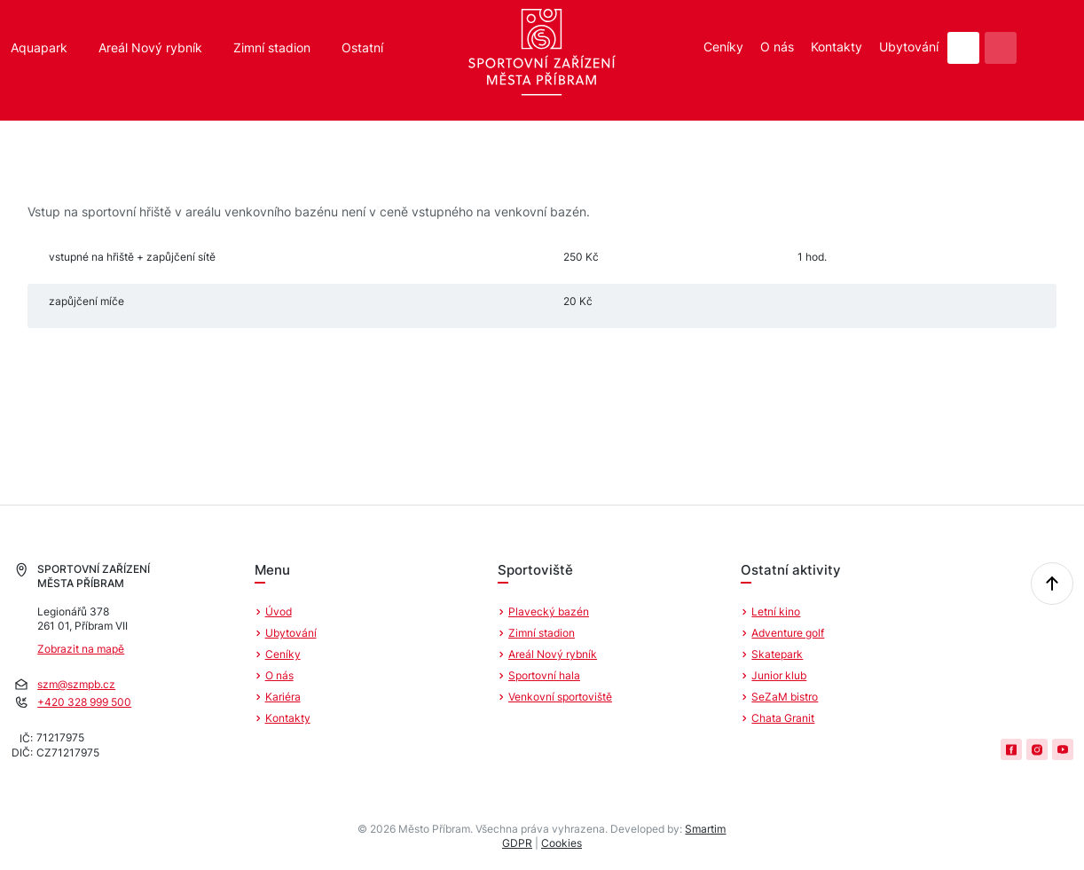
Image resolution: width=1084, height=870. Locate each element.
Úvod (278, 611)
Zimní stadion (271, 47)
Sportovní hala (544, 675)
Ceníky (723, 46)
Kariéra (283, 696)
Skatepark (777, 654)
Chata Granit (782, 718)
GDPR (517, 843)
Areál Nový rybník (150, 47)
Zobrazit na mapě (80, 648)
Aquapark (39, 47)
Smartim (705, 828)
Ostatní (362, 47)
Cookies (561, 843)
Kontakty (836, 46)
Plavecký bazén (548, 611)
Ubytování (909, 46)
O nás (777, 46)
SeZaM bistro (784, 696)
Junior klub (778, 675)
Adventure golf (787, 632)
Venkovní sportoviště (560, 696)
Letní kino (775, 611)
